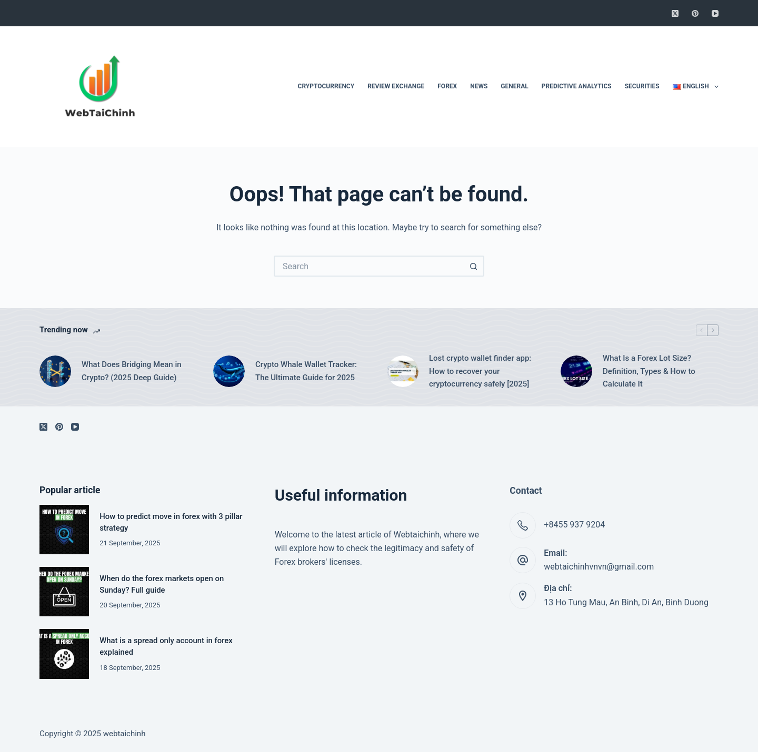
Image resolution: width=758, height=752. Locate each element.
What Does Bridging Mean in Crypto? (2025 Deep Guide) (132, 371)
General (514, 86)
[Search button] (473, 266)
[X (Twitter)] (675, 13)
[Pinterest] (695, 13)
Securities (642, 86)
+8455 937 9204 (574, 525)
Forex (447, 86)
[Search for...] (368, 266)
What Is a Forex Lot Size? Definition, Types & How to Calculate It (649, 371)
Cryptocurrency (326, 86)
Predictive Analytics (577, 86)
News (478, 86)
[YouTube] (715, 13)
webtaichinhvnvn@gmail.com (599, 567)
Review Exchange (395, 86)
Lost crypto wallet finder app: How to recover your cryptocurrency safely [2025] (480, 371)
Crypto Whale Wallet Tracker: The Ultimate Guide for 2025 (306, 371)
